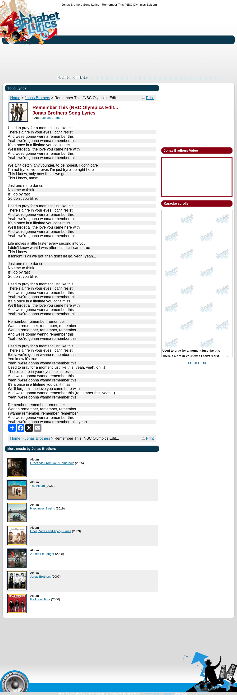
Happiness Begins (42, 508)
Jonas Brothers (37, 98)
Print (150, 98)
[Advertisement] (95, 41)
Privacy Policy (151, 693)
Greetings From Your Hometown (52, 463)
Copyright (168, 693)
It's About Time (40, 599)
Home (15, 98)
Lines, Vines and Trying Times (50, 531)
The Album (37, 485)
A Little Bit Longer (42, 554)
